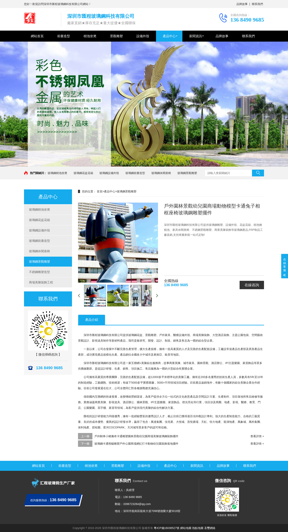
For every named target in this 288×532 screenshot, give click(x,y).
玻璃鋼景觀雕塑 (187, 173)
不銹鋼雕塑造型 (39, 272)
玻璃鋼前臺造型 (135, 173)
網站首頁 (37, 36)
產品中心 (169, 36)
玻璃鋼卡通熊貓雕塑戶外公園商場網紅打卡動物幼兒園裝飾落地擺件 (136, 443)
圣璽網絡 (209, 528)
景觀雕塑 (116, 36)
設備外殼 (142, 36)
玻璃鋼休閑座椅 (161, 173)
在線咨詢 (252, 285)
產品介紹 (91, 319)
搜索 (258, 173)
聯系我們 (257, 4)
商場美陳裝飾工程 (41, 282)
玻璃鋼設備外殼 (109, 173)
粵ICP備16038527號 (166, 528)
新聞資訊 (195, 36)
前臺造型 (63, 36)
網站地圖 (185, 528)
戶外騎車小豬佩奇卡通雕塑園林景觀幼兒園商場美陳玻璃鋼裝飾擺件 (136, 436)
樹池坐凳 (90, 36)
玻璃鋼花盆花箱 (83, 173)
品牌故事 (242, 4)
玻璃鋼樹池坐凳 (57, 173)
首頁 (99, 191)
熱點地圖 (197, 528)
